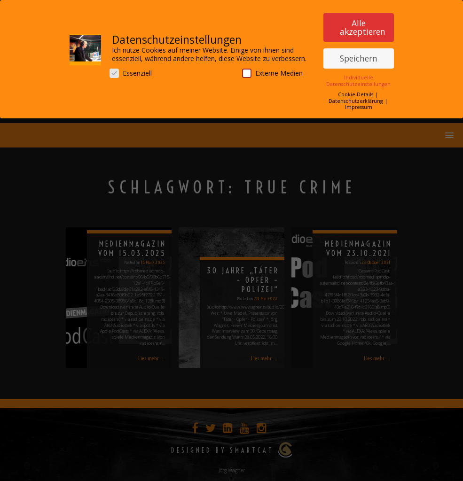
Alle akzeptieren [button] (362, 24)
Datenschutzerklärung (356, 97)
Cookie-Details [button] (356, 91)
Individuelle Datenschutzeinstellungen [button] (358, 77)
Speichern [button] (358, 55)
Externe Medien (272, 70)
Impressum (358, 104)
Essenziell (131, 70)
